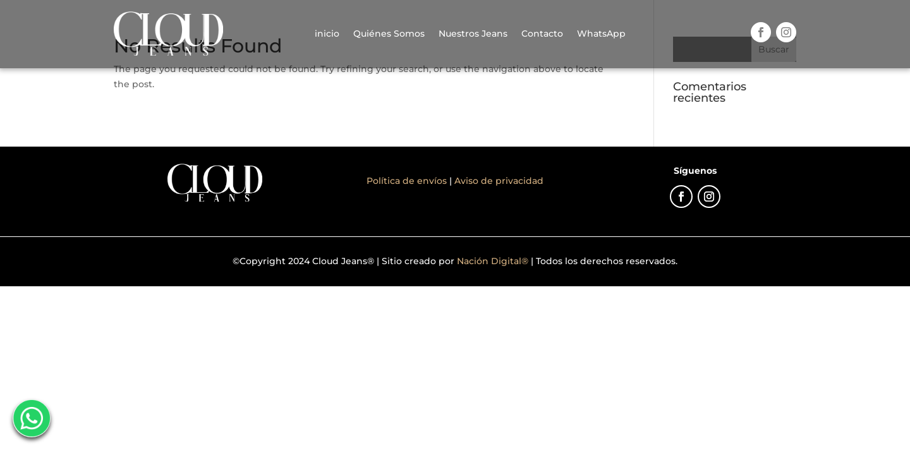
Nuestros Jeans (473, 33)
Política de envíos (408, 180)
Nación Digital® (492, 261)
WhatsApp (601, 33)
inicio (327, 33)
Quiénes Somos (389, 33)
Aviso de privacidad (498, 180)
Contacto (542, 33)
